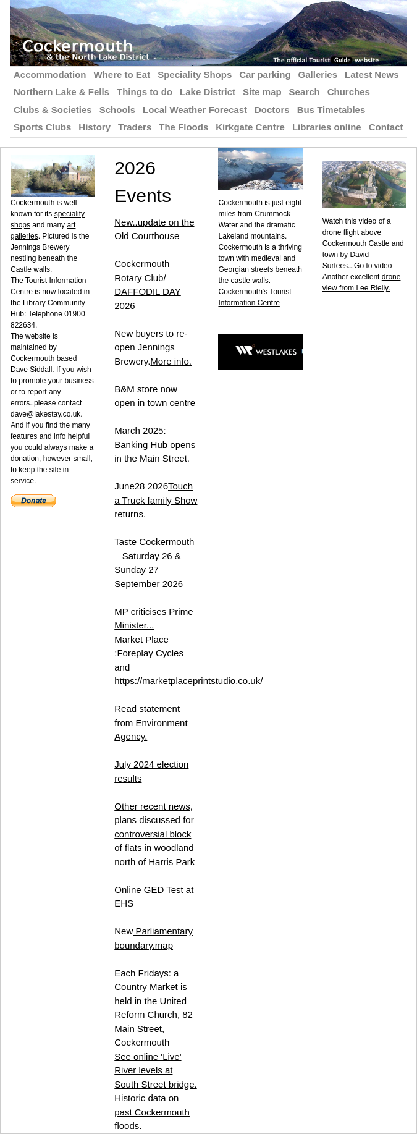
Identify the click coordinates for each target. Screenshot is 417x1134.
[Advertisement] (369, 479)
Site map (262, 92)
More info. (171, 361)
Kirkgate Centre (250, 127)
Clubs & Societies (53, 109)
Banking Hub (140, 444)
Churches (348, 92)
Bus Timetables (331, 109)
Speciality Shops (195, 74)
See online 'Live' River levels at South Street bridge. (155, 1070)
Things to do (144, 92)
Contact (386, 127)
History (94, 127)
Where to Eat (122, 74)
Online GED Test (148, 889)
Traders (134, 127)
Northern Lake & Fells (61, 92)
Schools (117, 109)
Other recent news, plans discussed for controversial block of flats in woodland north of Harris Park (154, 834)
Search (304, 92)
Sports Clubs (42, 127)
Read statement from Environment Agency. (150, 722)
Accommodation (50, 74)
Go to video (373, 265)
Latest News (372, 74)
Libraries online (326, 127)
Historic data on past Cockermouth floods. (152, 1112)
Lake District (207, 92)
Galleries (317, 74)
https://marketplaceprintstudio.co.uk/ (188, 680)
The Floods (183, 127)
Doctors (272, 109)
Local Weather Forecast (195, 109)
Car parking (264, 74)
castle (240, 280)
